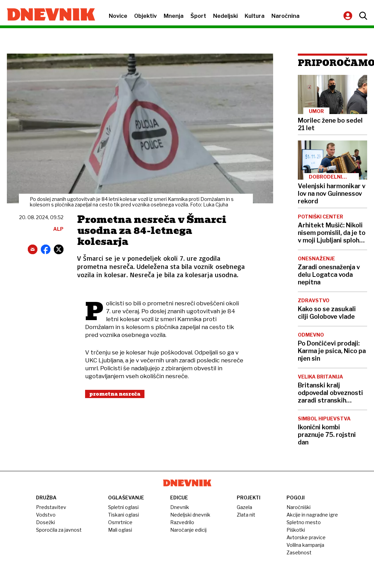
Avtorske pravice (306, 537)
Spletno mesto (304, 522)
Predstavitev (51, 507)
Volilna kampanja (305, 545)
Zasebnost (299, 552)
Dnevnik (179, 507)
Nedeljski (225, 16)
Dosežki (45, 522)
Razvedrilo (182, 522)
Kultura (255, 16)
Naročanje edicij (188, 530)
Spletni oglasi (123, 507)
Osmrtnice (120, 522)
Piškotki (296, 530)
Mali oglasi (120, 530)
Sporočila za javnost (59, 530)
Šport (198, 16)
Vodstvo (46, 515)
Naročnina (285, 16)
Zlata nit (246, 515)
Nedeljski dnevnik (190, 515)
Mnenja (174, 16)
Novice (118, 16)
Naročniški (299, 507)
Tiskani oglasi (123, 515)
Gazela (244, 507)
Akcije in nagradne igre (312, 515)
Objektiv (145, 16)
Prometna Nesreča (114, 394)
